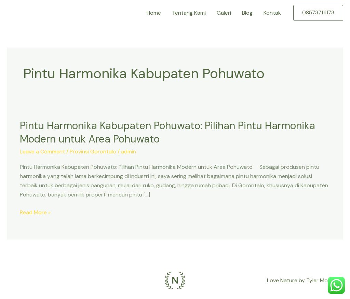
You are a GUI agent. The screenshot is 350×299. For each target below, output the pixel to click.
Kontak (272, 12)
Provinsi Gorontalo (93, 151)
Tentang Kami (189, 12)
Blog (247, 12)
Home (154, 12)
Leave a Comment (42, 151)
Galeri (224, 12)
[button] (318, 13)
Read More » (35, 212)
